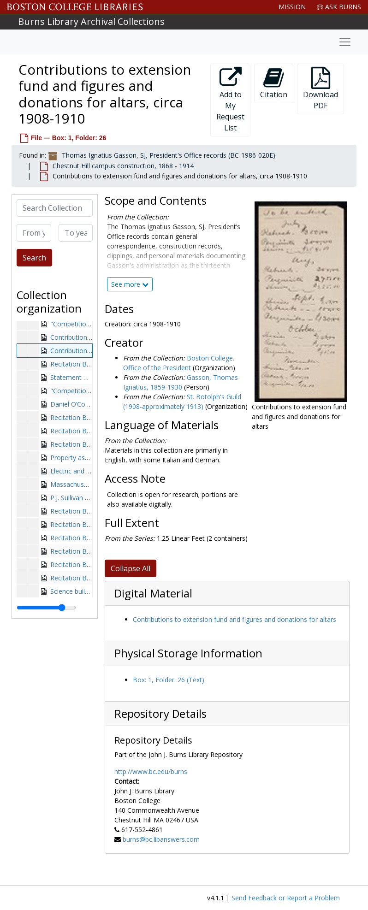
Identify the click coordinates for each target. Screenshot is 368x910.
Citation (273, 83)
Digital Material (153, 593)
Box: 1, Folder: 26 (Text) (168, 679)
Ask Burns (339, 6)
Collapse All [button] (130, 568)
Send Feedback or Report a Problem (285, 897)
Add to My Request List (230, 100)
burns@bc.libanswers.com (161, 839)
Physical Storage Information (188, 653)
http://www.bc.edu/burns (150, 771)
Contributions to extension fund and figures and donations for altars (234, 619)
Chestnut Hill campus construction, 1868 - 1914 (123, 165)
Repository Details (160, 713)
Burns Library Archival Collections (91, 21)
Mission (292, 6)
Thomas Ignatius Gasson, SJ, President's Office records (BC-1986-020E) (168, 155)
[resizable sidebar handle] (46, 607)
